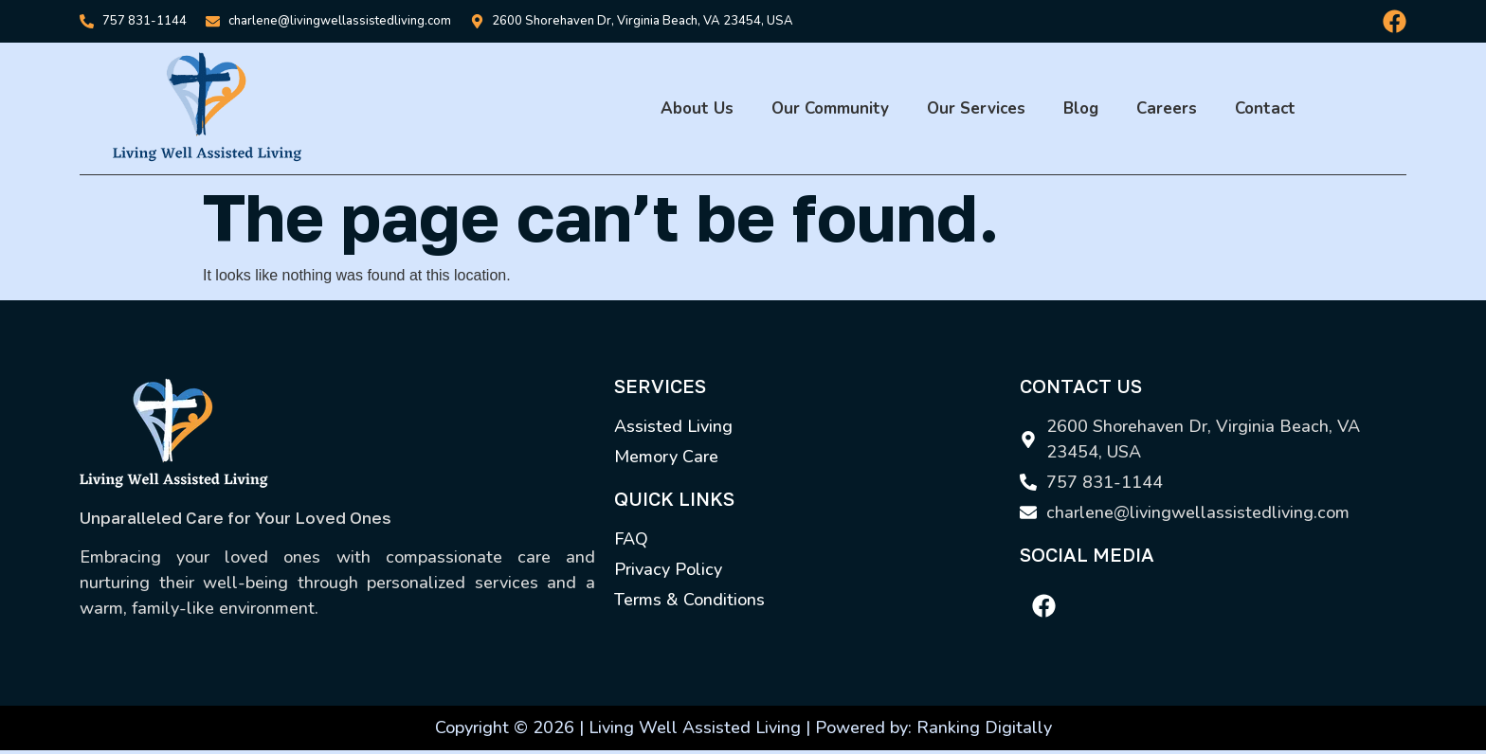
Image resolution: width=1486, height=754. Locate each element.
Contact (1265, 108)
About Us (697, 108)
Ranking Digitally (984, 727)
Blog (1080, 108)
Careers (1166, 108)
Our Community (830, 108)
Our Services (976, 108)
